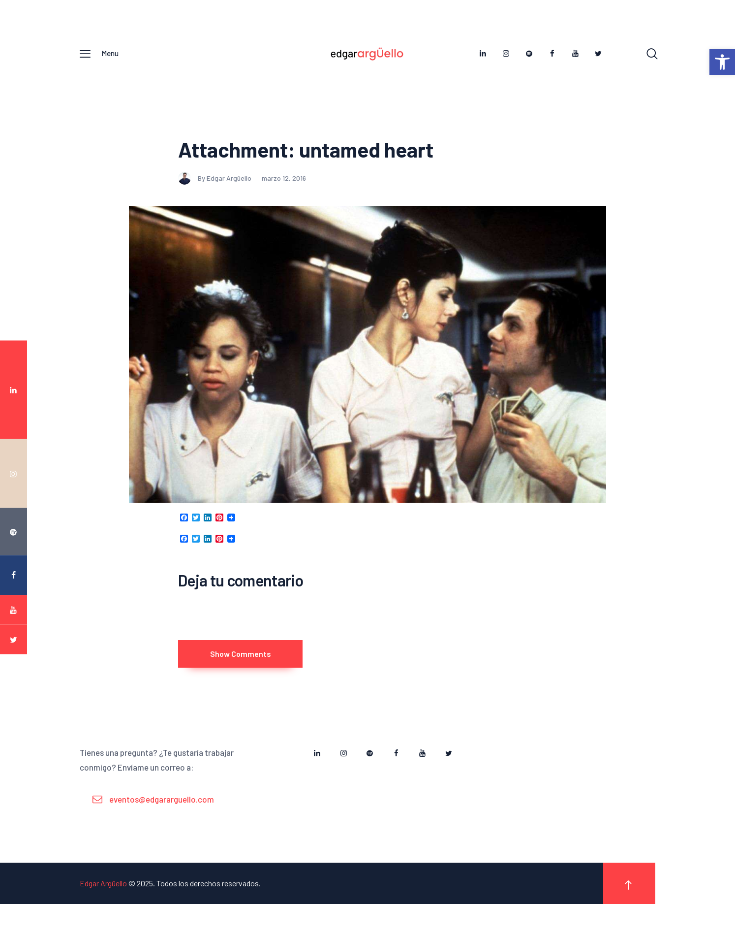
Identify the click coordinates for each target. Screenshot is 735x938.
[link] (722, 62)
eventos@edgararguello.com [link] (161, 833)
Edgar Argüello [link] (103, 917)
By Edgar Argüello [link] (215, 199)
